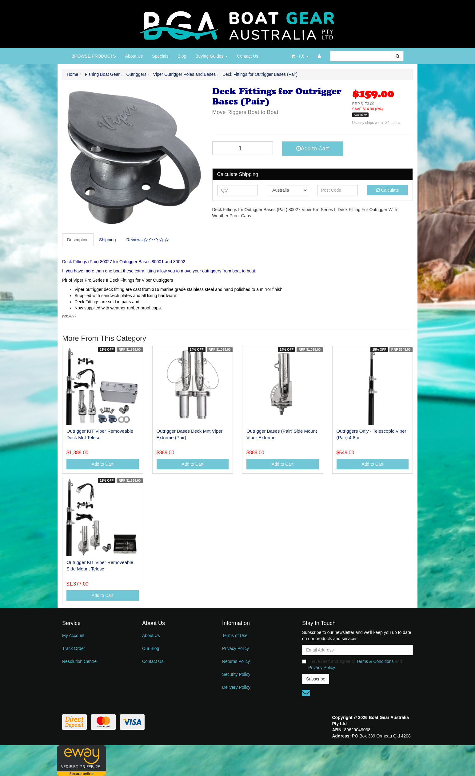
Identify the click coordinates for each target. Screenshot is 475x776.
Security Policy (236, 674)
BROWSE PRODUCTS (93, 56)
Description (78, 239)
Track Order (73, 648)
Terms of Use (234, 635)
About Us (134, 56)
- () (300, 56)
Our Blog (150, 648)
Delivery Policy (236, 687)
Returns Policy (236, 661)
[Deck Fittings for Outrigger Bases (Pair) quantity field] (242, 148)
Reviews (147, 239)
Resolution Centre (79, 661)
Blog (182, 56)
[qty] (237, 190)
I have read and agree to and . (352, 664)
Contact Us (247, 56)
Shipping (107, 239)
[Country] (287, 190)
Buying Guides (211, 56)
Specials (160, 56)
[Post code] (337, 190)
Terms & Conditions (374, 661)
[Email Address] (357, 650)
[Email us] (306, 692)
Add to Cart (312, 148)
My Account (73, 635)
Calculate (387, 190)
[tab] (78, 239)
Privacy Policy (235, 648)
